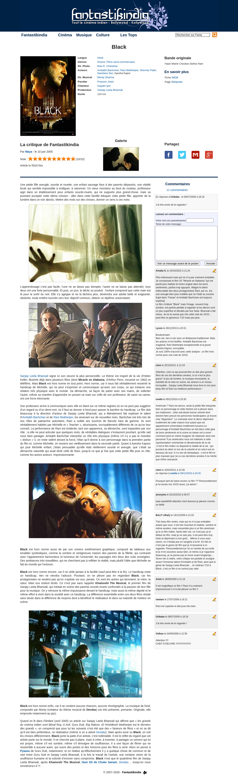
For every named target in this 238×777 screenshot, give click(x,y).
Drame (101, 61)
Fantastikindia (34, 35)
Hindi (100, 57)
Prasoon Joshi (105, 81)
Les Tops (128, 35)
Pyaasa (25, 751)
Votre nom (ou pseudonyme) (171, 220)
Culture (103, 35)
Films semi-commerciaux (121, 61)
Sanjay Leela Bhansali (110, 89)
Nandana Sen (105, 73)
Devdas (101, 732)
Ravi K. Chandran (107, 66)
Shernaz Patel (148, 70)
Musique (84, 35)
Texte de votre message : (169, 224)
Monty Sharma (105, 77)
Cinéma (65, 35)
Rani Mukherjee (129, 70)
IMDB (175, 77)
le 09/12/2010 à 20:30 (185, 473)
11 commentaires (177, 190)
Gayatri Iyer (104, 85)
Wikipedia (176, 81)
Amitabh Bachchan (108, 70)
